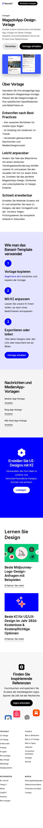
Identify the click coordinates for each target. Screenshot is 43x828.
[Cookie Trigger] (28, 792)
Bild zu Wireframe (32, 735)
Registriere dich (13, 276)
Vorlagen (6, 16)
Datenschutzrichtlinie (33, 784)
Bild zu (28, 743)
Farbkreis (28, 747)
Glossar (28, 762)
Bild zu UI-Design (32, 739)
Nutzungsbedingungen (34, 780)
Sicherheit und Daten (33, 788)
